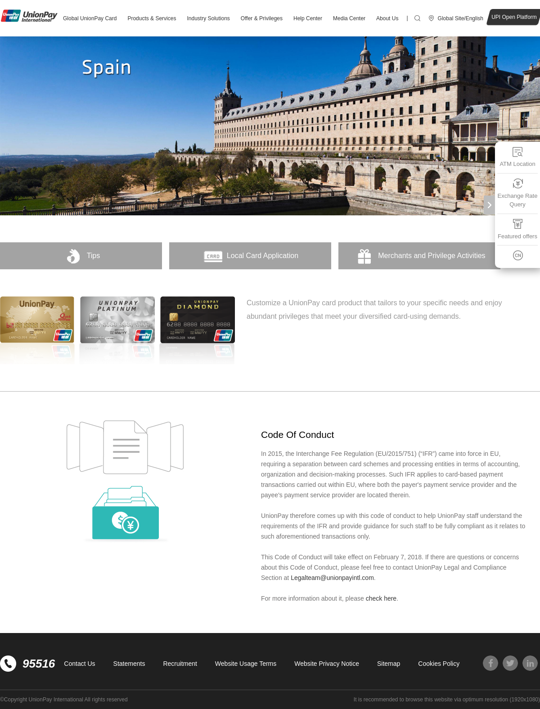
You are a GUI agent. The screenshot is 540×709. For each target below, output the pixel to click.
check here (381, 598)
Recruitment (180, 663)
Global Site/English (460, 18)
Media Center (349, 18)
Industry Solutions (208, 18)
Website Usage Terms (245, 663)
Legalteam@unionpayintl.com (332, 577)
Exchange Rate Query (518, 193)
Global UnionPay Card (90, 18)
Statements (129, 663)
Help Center (307, 18)
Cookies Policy (438, 663)
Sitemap (388, 663)
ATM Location (517, 156)
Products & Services (151, 18)
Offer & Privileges (262, 18)
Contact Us (79, 663)
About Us (387, 18)
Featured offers (517, 229)
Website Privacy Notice (326, 663)
